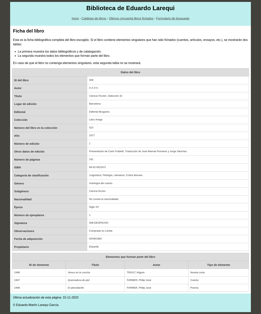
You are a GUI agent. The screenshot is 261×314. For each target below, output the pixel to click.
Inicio (75, 18)
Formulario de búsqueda (172, 18)
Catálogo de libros (94, 18)
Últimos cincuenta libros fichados (131, 18)
